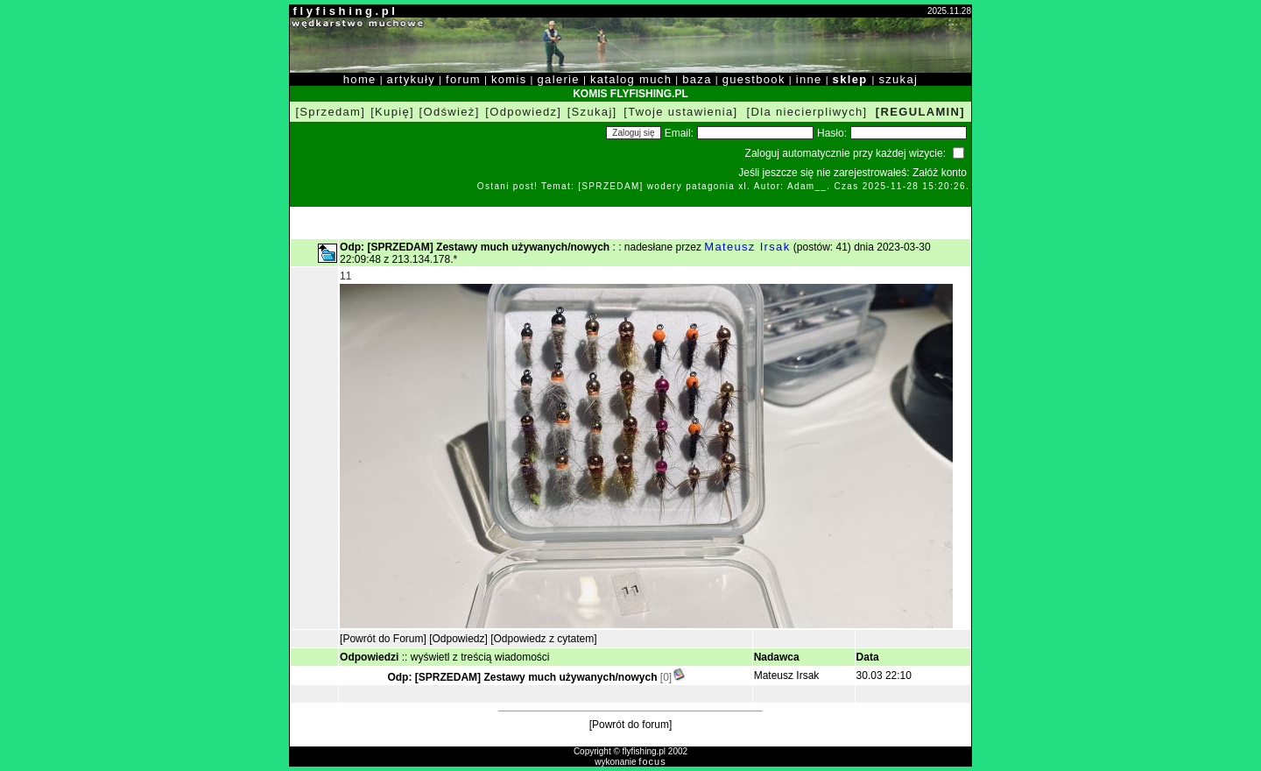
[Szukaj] (592, 111)
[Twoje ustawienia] (680, 111)
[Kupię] (392, 111)
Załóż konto (939, 172)
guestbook (753, 79)
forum (463, 79)
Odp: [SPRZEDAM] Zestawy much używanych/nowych (522, 677)
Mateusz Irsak (747, 246)
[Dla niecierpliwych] (807, 111)
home (360, 79)
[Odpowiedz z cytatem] (543, 639)
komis (509, 79)
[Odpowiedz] (523, 111)
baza (697, 79)
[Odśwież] (449, 111)
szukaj (898, 79)
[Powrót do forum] (631, 724)
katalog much (631, 79)
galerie (559, 79)
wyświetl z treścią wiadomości (480, 657)
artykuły (411, 79)
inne (809, 79)
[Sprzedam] (330, 111)
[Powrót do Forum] (383, 639)
